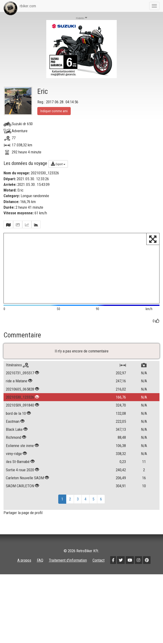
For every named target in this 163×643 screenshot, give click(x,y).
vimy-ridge (14, 480)
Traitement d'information (68, 587)
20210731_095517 (20, 399)
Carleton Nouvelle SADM (25, 504)
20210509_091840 (20, 432)
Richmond (13, 464)
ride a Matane (16, 407)
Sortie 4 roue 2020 (20, 496)
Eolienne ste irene (20, 472)
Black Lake (14, 456)
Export (58, 164)
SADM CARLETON (20, 512)
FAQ (40, 587)
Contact (99, 587)
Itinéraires (17, 391)
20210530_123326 (20, 424)
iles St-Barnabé (18, 488)
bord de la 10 (16, 440)
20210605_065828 (20, 416)
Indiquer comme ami (54, 111)
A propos (24, 587)
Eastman (12, 448)
